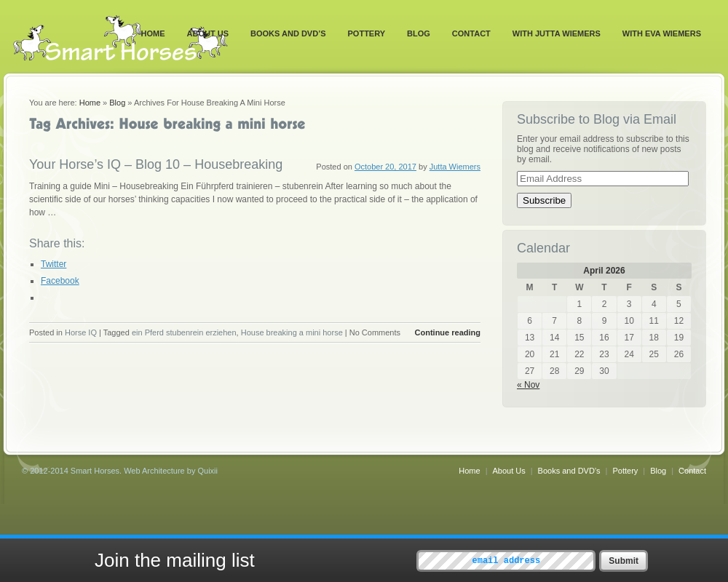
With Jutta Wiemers (557, 33)
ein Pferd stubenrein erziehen (184, 332)
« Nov (528, 385)
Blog (418, 33)
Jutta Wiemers (455, 166)
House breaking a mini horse (292, 332)
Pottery (367, 33)
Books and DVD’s (288, 33)
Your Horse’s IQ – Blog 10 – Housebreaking (155, 164)
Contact (471, 33)
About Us (208, 33)
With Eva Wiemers (661, 33)
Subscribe (544, 200)
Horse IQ (81, 332)
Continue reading (447, 332)
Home (153, 33)
